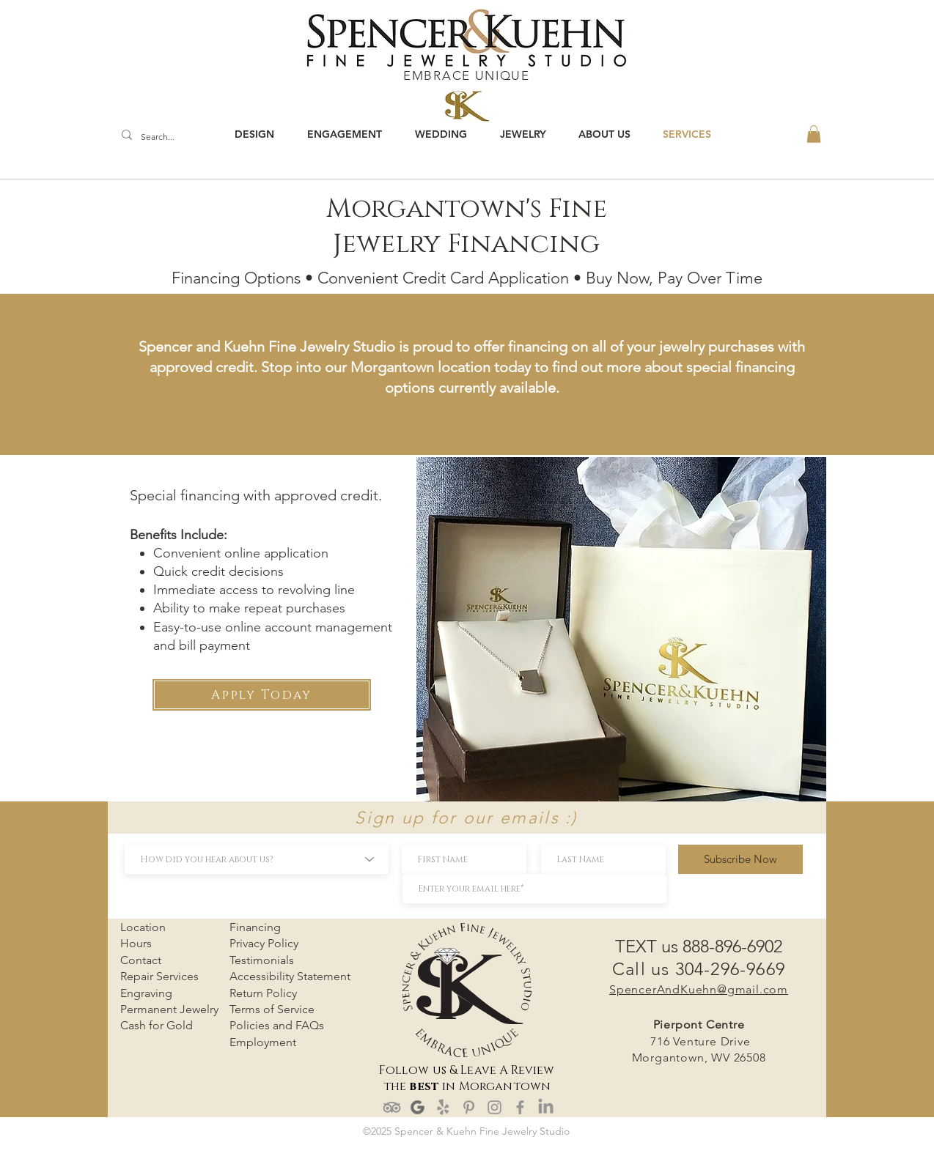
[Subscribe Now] (740, 859)
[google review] (417, 1107)
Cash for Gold (156, 1025)
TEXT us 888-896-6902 (698, 946)
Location (143, 927)
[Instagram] (494, 1107)
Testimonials (261, 960)
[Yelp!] (443, 1107)
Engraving (146, 993)
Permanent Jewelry (169, 1009)
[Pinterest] (469, 1107)
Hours (136, 943)
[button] (813, 134)
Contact (140, 960)
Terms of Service (272, 1009)
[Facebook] (520, 1107)
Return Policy (263, 993)
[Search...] (161, 137)
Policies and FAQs (276, 1025)
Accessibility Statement (289, 976)
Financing (255, 927)
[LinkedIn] (546, 1107)
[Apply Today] (262, 694)
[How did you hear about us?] (257, 859)
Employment (262, 1042)
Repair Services (159, 976)
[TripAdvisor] (392, 1107)
